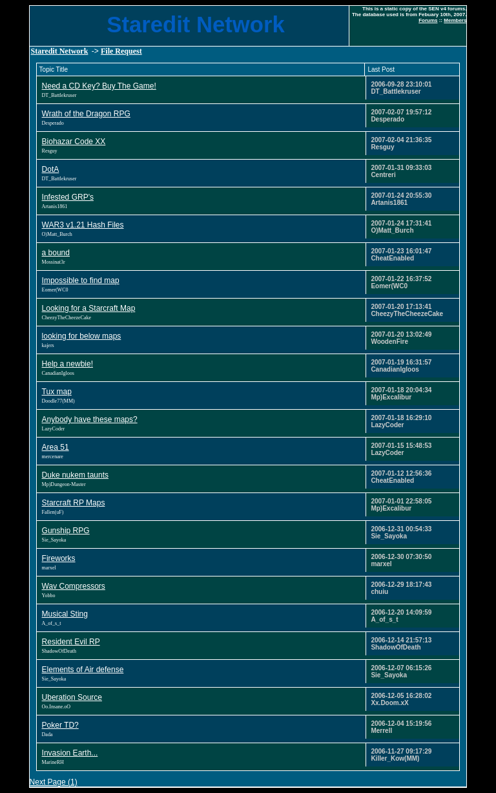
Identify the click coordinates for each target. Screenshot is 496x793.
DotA (50, 169)
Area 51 (55, 447)
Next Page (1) (54, 782)
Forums (427, 20)
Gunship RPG (66, 530)
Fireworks (59, 558)
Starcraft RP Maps (73, 502)
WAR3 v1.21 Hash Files (83, 224)
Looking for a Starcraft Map (89, 308)
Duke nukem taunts (75, 475)
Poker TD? (60, 725)
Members (455, 20)
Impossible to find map (80, 280)
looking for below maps (81, 336)
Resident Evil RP (71, 641)
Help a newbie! (67, 363)
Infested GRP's (68, 197)
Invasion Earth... (70, 752)
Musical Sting (65, 614)
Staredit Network (59, 51)
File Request (121, 51)
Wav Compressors (73, 586)
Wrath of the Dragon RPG (86, 113)
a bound (56, 252)
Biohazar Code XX (74, 141)
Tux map (57, 391)
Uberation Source (72, 697)
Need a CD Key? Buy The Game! (99, 85)
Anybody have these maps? (90, 419)
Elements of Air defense (83, 669)
